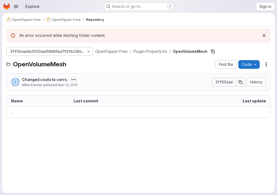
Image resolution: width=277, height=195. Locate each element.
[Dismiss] (264, 35)
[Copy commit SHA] (240, 82)
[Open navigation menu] (16, 6)
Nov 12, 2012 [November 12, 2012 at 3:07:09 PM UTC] (68, 85)
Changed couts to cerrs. (45, 79)
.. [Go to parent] (12, 112)
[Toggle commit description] (73, 79)
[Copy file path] (213, 51)
